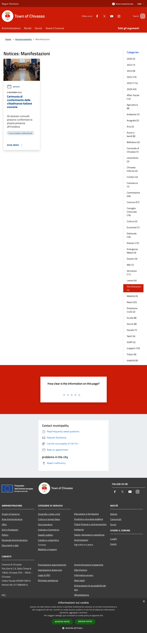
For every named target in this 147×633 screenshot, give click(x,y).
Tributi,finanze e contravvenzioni (90, 524)
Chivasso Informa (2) (132, 169)
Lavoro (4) (132, 280)
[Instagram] (115, 16)
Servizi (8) (132, 324)
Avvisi (113, 524)
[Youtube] (107, 16)
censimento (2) (132, 159)
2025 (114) (132, 83)
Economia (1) (133, 227)
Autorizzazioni (81, 540)
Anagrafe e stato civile (49, 514)
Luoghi (113, 539)
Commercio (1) (132, 184)
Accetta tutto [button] (62, 621)
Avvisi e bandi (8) (131, 134)
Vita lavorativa (45, 524)
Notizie (113, 514)
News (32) (132, 302)
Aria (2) (130, 126)
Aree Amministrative (12, 519)
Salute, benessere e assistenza (89, 534)
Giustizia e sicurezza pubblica (88, 519)
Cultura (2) (132, 221)
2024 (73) (131, 77)
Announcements (23, 39)
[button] (73, 628)
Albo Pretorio (80, 570)
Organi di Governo (11, 514)
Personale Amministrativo (14, 540)
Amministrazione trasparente (88, 564)
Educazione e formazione (86, 514)
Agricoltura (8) (132, 106)
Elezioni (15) (133, 243)
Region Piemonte (10, 4)
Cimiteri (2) (132, 177)
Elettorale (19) (132, 235)
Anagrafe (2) (133, 120)
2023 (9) (131, 71)
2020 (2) (131, 58)
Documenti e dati (10, 545)
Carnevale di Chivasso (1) (133, 150)
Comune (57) (133, 202)
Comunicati (115, 519)
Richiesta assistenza (48, 580)
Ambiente (79, 529)
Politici (5, 535)
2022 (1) (131, 65)
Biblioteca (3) (133, 142)
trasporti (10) (133, 348)
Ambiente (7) (133, 114)
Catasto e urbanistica (48, 540)
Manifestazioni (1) (134, 288)
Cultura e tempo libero (49, 519)
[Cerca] (141, 16)
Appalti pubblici (45, 535)
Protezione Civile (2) (132, 310)
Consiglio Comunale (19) (132, 212)
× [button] (144, 601)
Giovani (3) (132, 258)
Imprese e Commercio (48, 529)
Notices (13, 86)
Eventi (113, 544)
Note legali (79, 580)
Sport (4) (131, 336)
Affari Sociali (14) (133, 96)
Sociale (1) (132, 330)
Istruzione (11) (132, 272)
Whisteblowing (81, 595)
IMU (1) (130, 265)
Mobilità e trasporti (47, 549)
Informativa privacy (83, 575)
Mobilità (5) (132, 296)
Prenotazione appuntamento (52, 564)
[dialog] (73, 615)
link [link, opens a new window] (101, 615)
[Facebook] (93, 16)
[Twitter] (100, 16)
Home (8, 39)
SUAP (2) (131, 342)
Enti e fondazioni (10, 529)
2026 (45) (131, 89)
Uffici (4, 524)
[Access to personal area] (122, 3)
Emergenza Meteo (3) (132, 250)
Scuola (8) (131, 318)
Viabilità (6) (132, 360)
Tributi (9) (131, 354)
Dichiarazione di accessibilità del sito (90, 587)
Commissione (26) (133, 194)
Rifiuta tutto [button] (85, 621)
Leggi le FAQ (44, 575)
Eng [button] (141, 3)
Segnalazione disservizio (50, 570)
